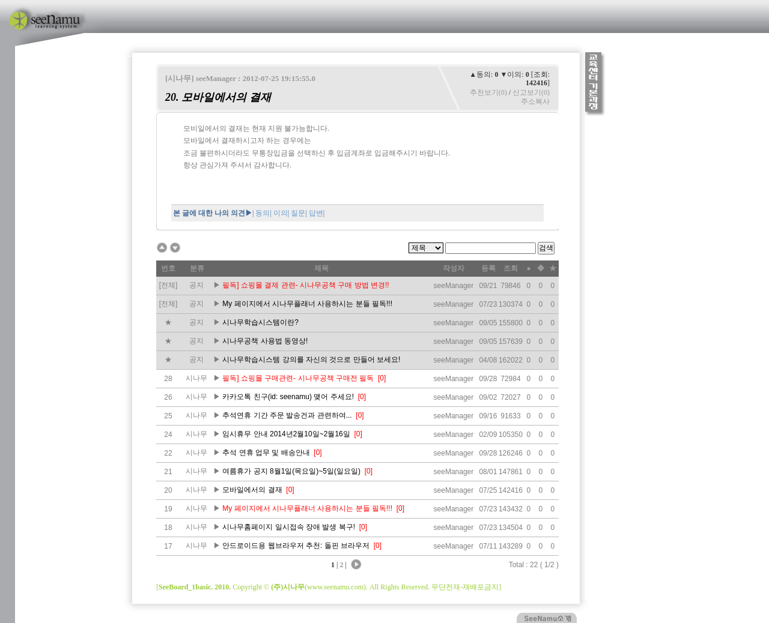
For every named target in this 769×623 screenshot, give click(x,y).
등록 (488, 268)
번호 (168, 268)
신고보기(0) (531, 92)
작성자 (453, 268)
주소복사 (535, 101)
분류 (197, 268)
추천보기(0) (488, 92)
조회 (510, 268)
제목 (321, 268)
